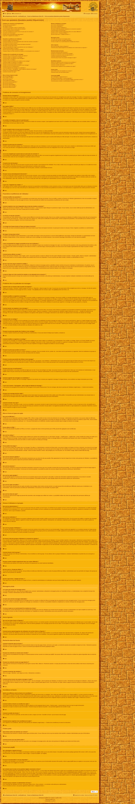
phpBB (83, 237)
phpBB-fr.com (52, 799)
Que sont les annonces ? (8, 83)
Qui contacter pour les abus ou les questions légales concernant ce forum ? (67, 79)
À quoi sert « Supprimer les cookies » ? (11, 35)
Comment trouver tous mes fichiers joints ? (60, 72)
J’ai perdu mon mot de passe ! (9, 33)
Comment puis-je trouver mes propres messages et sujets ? (64, 57)
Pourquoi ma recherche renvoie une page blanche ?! (62, 54)
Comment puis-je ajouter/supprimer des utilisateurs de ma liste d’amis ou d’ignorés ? (69, 47)
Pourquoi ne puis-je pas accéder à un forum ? (12, 63)
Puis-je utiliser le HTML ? (8, 77)
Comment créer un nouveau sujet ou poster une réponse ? (15, 55)
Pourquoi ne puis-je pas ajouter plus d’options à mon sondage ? (16, 61)
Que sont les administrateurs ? (57, 24)
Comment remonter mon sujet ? (9, 71)
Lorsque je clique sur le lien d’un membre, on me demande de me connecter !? (21, 51)
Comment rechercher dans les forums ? (59, 52)
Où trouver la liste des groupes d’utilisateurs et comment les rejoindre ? (66, 28)
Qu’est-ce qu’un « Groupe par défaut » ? (59, 33)
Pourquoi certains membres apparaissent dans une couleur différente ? (66, 31)
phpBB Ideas (73, 761)
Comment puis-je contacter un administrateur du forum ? (63, 80)
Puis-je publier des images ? (9, 80)
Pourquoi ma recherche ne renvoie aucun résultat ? (62, 53)
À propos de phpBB (35, 753)
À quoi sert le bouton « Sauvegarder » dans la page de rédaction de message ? (20, 69)
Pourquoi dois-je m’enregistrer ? (9, 24)
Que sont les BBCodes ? (8, 76)
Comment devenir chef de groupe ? (58, 30)
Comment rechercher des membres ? (59, 56)
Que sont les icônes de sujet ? (9, 87)
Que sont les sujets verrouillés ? (9, 85)
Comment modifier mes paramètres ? (11, 40)
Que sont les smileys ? (8, 79)
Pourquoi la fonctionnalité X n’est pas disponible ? (61, 78)
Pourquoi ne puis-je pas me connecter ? (11, 30)
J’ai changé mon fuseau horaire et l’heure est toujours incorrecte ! (17, 44)
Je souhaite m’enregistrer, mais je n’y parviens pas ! (14, 27)
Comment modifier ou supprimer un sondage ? (13, 62)
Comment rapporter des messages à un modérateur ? (14, 67)
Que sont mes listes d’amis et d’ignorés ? (60, 46)
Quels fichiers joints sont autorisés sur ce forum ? (61, 70)
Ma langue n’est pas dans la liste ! (10, 45)
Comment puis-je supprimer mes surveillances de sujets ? (63, 66)
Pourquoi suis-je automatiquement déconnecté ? (13, 34)
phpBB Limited (40, 752)
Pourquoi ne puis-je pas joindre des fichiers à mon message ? (16, 65)
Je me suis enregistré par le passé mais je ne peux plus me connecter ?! (18, 31)
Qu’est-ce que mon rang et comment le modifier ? (13, 49)
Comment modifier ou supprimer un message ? (13, 57)
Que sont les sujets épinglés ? (9, 84)
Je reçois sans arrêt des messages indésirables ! (61, 40)
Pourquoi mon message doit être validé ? (11, 70)
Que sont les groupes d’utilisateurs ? (59, 27)
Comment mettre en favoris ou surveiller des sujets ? (62, 63)
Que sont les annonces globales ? (10, 81)
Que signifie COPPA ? (7, 26)
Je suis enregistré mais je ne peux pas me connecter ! (14, 28)
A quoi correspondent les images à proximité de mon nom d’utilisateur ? (18, 47)
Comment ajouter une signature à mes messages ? (14, 58)
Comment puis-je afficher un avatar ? (11, 48)
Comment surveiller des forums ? (58, 64)
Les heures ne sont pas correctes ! (10, 42)
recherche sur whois (90, 770)
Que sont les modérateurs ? (57, 26)
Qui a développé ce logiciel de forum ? (59, 76)
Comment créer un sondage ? (9, 59)
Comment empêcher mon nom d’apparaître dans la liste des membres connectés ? (20, 41)
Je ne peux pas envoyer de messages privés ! (61, 38)
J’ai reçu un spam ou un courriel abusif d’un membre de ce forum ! (65, 41)
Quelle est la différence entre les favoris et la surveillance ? (63, 62)
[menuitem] (4, 14)
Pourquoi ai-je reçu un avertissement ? (11, 66)
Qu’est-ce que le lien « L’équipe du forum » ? (60, 34)
